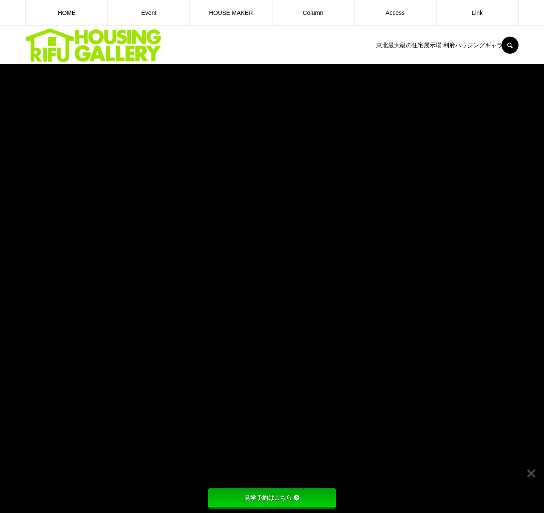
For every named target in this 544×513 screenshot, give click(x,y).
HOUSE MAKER (231, 12)
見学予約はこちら (272, 498)
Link (477, 12)
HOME (67, 12)
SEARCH (510, 45)
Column (313, 12)
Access (395, 12)
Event (148, 12)
